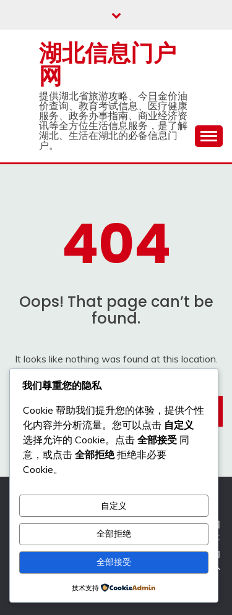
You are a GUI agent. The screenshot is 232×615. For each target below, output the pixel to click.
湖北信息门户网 (107, 64)
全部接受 (114, 561)
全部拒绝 (114, 533)
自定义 (114, 505)
